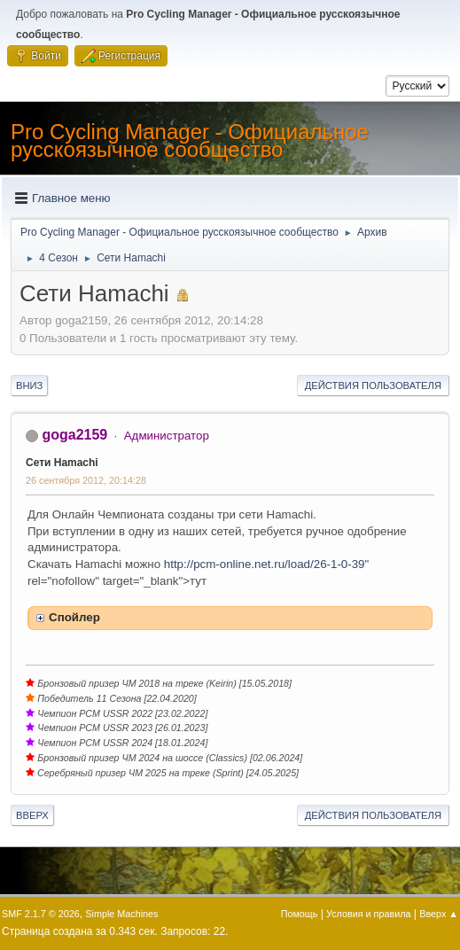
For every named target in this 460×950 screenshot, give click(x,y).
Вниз (29, 385)
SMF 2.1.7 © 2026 (41, 913)
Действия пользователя (373, 385)
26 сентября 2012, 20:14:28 (86, 480)
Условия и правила (368, 913)
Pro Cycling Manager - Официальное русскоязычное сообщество (190, 140)
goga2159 (74, 434)
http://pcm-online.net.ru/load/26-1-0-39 (264, 564)
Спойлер (74, 617)
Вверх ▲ (438, 913)
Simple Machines (121, 913)
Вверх (32, 815)
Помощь (299, 913)
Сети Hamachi (62, 462)
